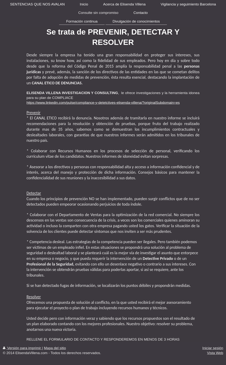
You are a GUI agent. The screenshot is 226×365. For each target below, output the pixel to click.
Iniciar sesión (212, 348)
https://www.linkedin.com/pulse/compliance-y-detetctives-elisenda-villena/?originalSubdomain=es (103, 103)
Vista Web (215, 353)
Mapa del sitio (55, 348)
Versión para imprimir (22, 348)
